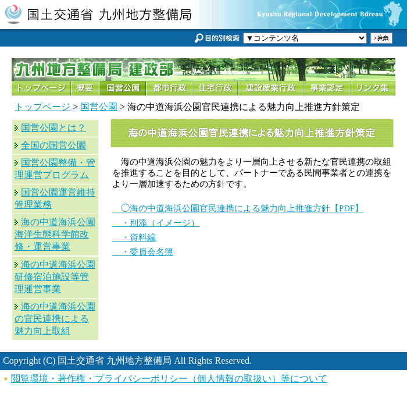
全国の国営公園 (53, 145)
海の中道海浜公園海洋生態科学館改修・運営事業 (55, 234)
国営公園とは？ (53, 128)
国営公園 (98, 107)
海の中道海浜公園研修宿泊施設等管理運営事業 (55, 277)
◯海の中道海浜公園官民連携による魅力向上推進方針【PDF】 (237, 208)
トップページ (42, 107)
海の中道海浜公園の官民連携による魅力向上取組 (55, 318)
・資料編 (134, 237)
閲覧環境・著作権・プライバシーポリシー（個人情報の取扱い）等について (169, 379)
